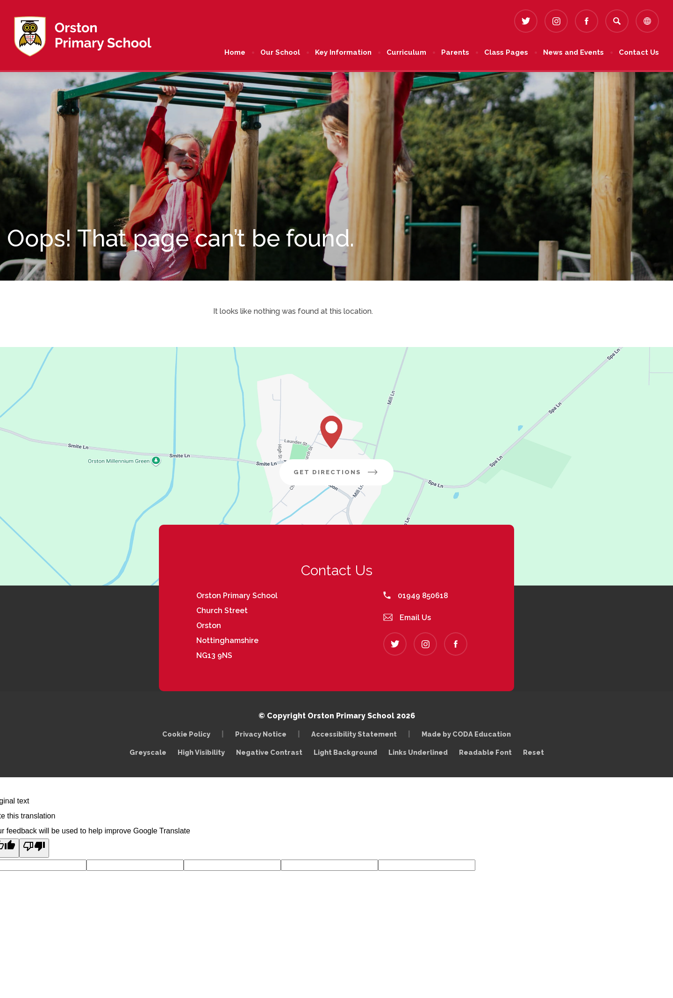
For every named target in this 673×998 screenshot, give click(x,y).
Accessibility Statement (354, 734)
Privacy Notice (260, 734)
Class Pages (506, 52)
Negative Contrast (269, 752)
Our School (280, 52)
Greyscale (147, 752)
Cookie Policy (186, 734)
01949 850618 (415, 595)
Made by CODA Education (468, 734)
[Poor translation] (34, 848)
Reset (533, 752)
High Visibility (201, 752)
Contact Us (639, 52)
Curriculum (406, 52)
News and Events (573, 52)
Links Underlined (418, 752)
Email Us (407, 617)
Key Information (343, 52)
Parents (455, 52)
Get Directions (344, 475)
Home (234, 52)
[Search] (617, 21)
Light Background (345, 752)
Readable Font (485, 752)
